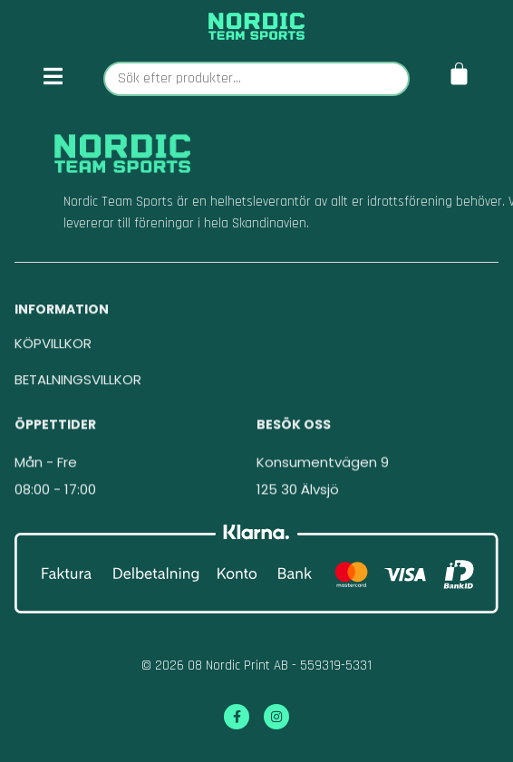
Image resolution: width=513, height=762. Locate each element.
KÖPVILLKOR (53, 355)
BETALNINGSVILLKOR (78, 391)
